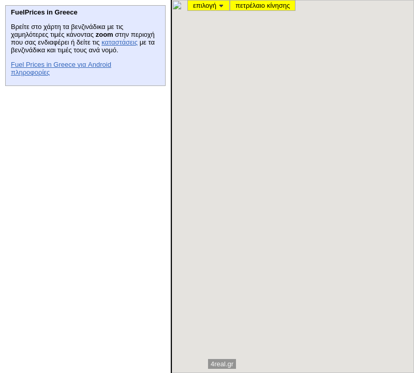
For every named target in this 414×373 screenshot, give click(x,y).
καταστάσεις (119, 42)
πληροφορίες (30, 72)
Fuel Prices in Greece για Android (61, 64)
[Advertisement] (82, 156)
